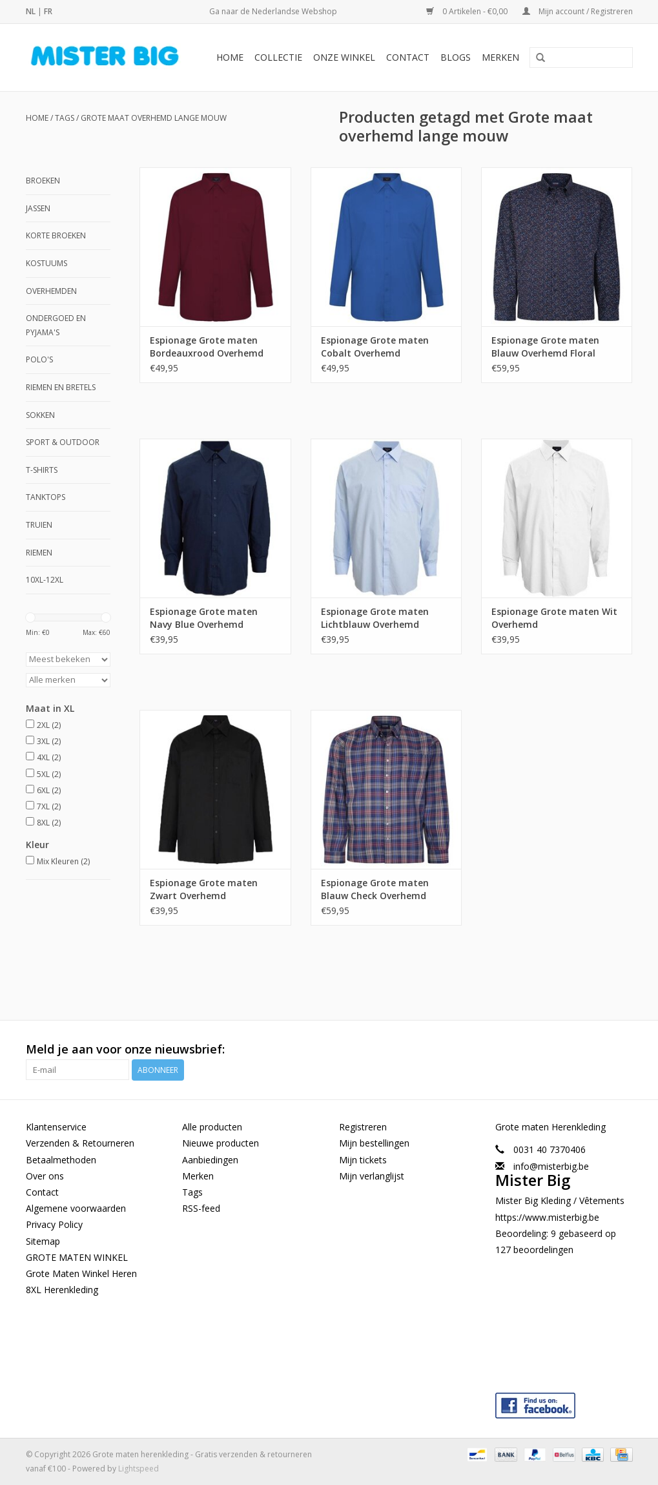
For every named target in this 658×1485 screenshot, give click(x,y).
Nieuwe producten (220, 1143)
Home (229, 57)
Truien (39, 524)
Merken (500, 57)
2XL (49, 725)
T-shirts (41, 469)
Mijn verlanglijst (371, 1176)
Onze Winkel (344, 57)
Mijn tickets (363, 1160)
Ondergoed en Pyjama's (56, 325)
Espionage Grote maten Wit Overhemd (554, 617)
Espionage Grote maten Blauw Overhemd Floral (545, 346)
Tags (64, 117)
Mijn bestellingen (374, 1143)
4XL (49, 757)
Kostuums (46, 263)
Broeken (43, 180)
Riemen (39, 552)
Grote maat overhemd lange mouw (154, 117)
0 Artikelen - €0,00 (467, 11)
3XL (49, 741)
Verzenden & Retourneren (80, 1143)
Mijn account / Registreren (577, 11)
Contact (407, 57)
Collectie (278, 57)
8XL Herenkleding (62, 1289)
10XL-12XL (44, 579)
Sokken (40, 415)
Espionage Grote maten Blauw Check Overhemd (375, 889)
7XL (49, 806)
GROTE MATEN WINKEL (77, 1257)
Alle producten (212, 1127)
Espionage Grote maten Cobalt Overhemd (375, 346)
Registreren (363, 1127)
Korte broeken (56, 235)
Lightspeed (138, 1468)
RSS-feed (201, 1208)
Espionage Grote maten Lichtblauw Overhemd (375, 617)
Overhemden (51, 291)
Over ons (45, 1176)
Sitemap (43, 1241)
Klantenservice (56, 1127)
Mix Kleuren (63, 861)
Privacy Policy (54, 1224)
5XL (49, 774)
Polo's (39, 359)
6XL (49, 790)
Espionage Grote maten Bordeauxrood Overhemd (206, 346)
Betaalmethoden (61, 1160)
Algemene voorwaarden (76, 1208)
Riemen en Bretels (61, 387)
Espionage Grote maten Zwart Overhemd (204, 889)
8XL (49, 822)
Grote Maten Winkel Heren (81, 1273)
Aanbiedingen (210, 1160)
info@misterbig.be (551, 1166)
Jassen (38, 208)
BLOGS (455, 57)
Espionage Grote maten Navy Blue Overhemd (204, 617)
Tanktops (45, 497)
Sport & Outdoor (62, 442)
